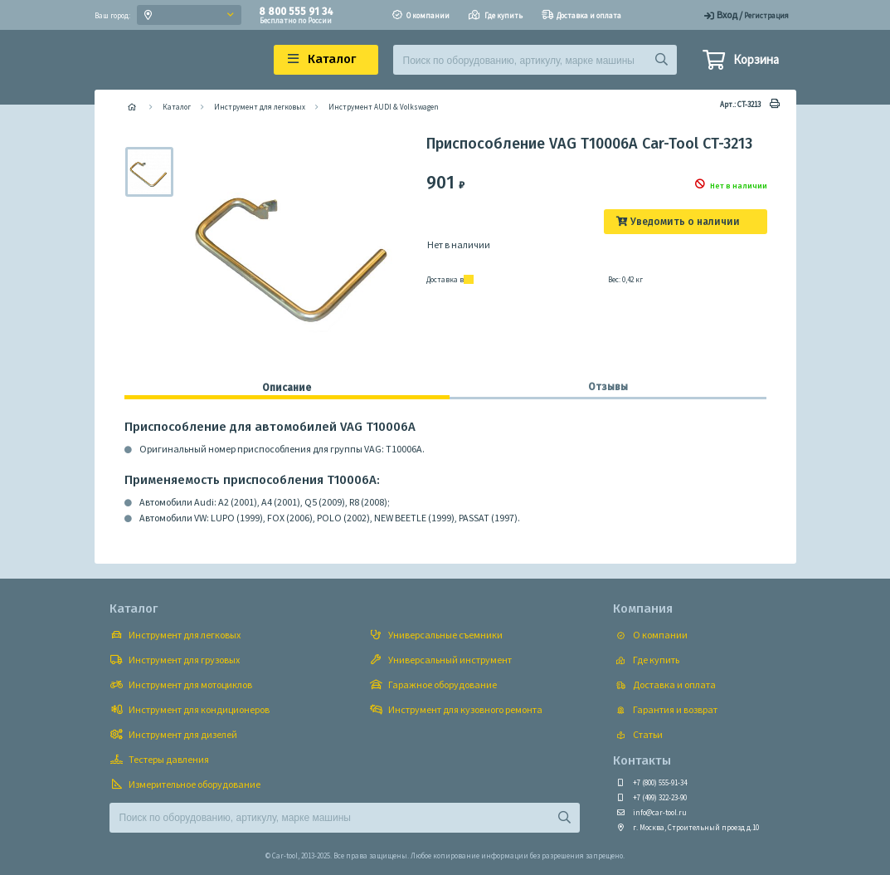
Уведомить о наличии (685, 221)
